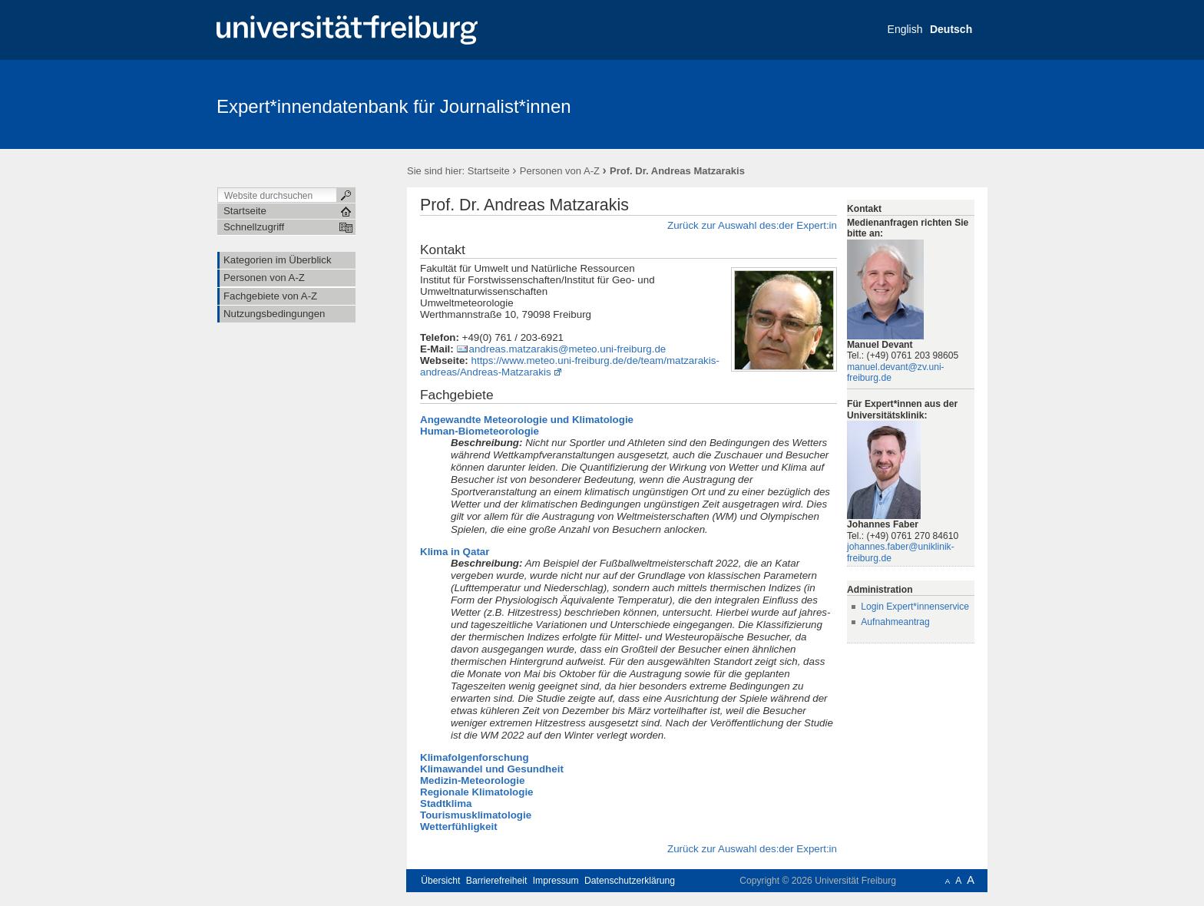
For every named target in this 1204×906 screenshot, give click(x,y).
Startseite (489, 171)
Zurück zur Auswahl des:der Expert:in (752, 225)
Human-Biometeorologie (479, 431)
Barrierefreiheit (497, 880)
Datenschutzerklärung (629, 880)
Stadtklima (445, 803)
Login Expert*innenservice (915, 606)
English (905, 29)
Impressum (556, 880)
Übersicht (440, 880)
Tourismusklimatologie (475, 815)
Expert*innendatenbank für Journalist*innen (394, 106)
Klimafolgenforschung (474, 757)
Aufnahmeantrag (895, 622)
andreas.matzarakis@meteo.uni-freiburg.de (567, 349)
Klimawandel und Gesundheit (492, 769)
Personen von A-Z (560, 171)
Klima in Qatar (454, 551)
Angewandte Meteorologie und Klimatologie (526, 419)
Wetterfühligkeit (459, 826)
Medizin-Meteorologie (472, 780)
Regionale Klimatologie (477, 792)
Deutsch (951, 29)
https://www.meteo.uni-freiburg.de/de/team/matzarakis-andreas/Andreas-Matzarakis (569, 366)
